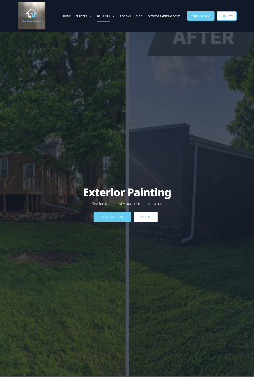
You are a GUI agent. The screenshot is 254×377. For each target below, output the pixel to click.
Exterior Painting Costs (163, 16)
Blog (139, 16)
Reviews (125, 16)
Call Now (227, 16)
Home (67, 16)
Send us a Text (201, 16)
